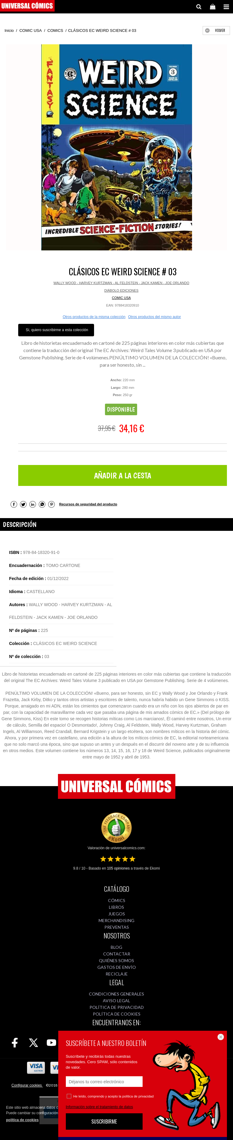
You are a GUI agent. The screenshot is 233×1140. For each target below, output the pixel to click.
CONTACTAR (116, 953)
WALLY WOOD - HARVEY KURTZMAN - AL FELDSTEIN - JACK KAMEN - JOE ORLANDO (121, 283)
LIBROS (116, 907)
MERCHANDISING (116, 920)
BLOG (116, 947)
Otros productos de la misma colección (94, 317)
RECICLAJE (117, 973)
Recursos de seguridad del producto (88, 504)
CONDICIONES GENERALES (116, 993)
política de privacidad (138, 1096)
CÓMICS (116, 900)
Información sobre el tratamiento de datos (99, 1107)
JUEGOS (116, 913)
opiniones (118, 868)
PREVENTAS (116, 927)
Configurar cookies (27, 1085)
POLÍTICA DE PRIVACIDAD (116, 1007)
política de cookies (22, 1120)
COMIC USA (121, 298)
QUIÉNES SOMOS (116, 960)
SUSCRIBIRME (104, 1121)
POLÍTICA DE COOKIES (116, 1013)
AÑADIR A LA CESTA (122, 475)
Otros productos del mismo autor (154, 317)
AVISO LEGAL (116, 1000)
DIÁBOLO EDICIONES (121, 290)
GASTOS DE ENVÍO (116, 967)
